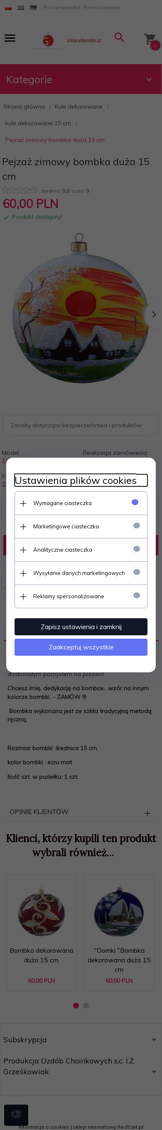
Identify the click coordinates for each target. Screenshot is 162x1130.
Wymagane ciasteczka (62, 503)
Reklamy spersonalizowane (68, 596)
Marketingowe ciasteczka (66, 526)
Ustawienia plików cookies (76, 480)
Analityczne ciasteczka (62, 549)
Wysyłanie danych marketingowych (79, 573)
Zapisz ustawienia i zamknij (81, 626)
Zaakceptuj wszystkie (81, 647)
